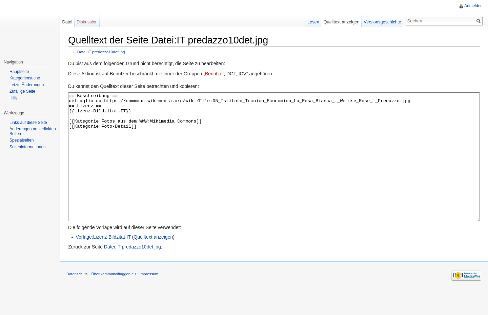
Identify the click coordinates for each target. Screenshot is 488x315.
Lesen (313, 21)
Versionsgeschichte (382, 21)
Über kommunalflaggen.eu (113, 299)
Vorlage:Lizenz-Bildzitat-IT (103, 262)
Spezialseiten (21, 140)
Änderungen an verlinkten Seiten (32, 131)
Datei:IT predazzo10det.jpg (101, 52)
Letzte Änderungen (26, 84)
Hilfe (13, 98)
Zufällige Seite (22, 91)
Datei (67, 21)
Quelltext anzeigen (153, 262)
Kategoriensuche (24, 78)
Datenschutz (76, 299)
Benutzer (214, 73)
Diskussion (87, 21)
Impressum (149, 299)
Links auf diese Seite (28, 122)
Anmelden (473, 5)
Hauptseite (19, 71)
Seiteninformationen (27, 147)
